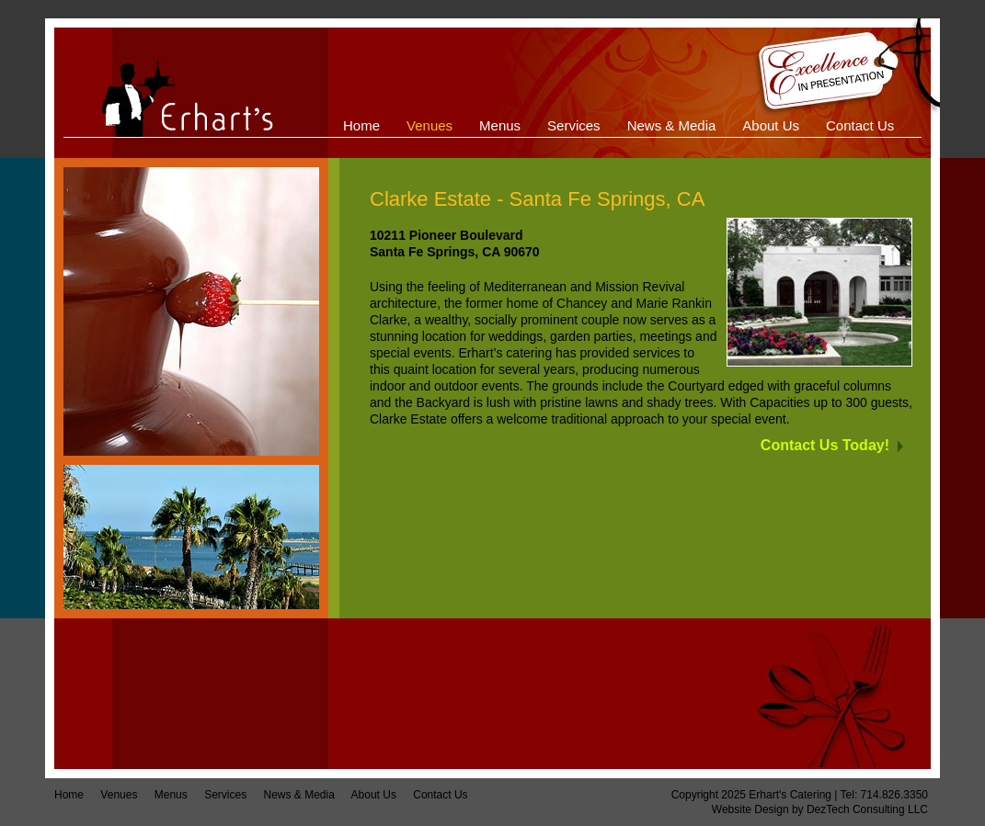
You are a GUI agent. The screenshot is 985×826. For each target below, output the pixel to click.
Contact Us (440, 794)
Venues (118, 794)
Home (69, 794)
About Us (373, 794)
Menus (171, 794)
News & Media (298, 794)
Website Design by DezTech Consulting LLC (820, 809)
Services (225, 794)
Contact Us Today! (825, 445)
